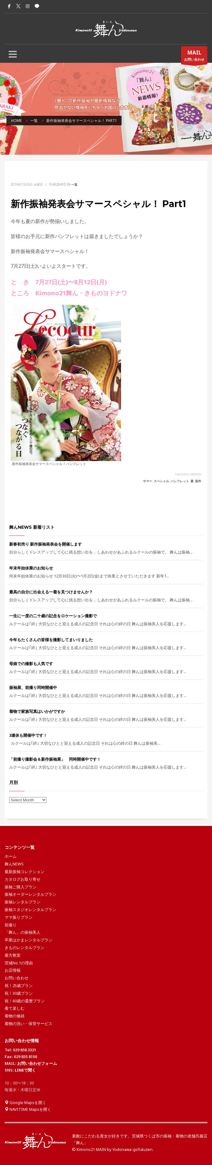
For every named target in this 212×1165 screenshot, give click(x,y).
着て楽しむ (15, 1008)
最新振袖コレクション (24, 871)
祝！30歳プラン (19, 993)
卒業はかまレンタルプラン (28, 940)
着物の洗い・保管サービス (28, 1023)
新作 (198, 481)
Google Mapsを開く (25, 1102)
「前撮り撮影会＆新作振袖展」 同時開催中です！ (55, 759)
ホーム (11, 856)
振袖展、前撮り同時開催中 (33, 687)
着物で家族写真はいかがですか (37, 711)
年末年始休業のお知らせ (31, 568)
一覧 (74, 184)
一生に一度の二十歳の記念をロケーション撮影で (53, 615)
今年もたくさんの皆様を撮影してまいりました (51, 639)
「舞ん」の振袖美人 (22, 932)
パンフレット (180, 481)
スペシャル (161, 481)
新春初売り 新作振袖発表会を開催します (45, 544)
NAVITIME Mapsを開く (28, 1109)
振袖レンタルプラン (22, 902)
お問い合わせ (194, 56)
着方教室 (13, 955)
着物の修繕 (15, 1016)
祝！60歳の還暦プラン (25, 1001)
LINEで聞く (25, 1070)
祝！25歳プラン (19, 985)
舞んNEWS (14, 864)
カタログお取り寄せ (22, 879)
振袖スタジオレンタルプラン (30, 909)
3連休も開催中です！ (28, 735)
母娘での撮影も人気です (31, 663)
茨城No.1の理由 (19, 963)
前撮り (11, 925)
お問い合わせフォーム (37, 1063)
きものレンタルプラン (24, 947)
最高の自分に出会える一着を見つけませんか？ (51, 592)
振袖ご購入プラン (20, 887)
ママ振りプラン (18, 917)
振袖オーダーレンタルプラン (30, 894)
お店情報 (13, 970)
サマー (147, 481)
